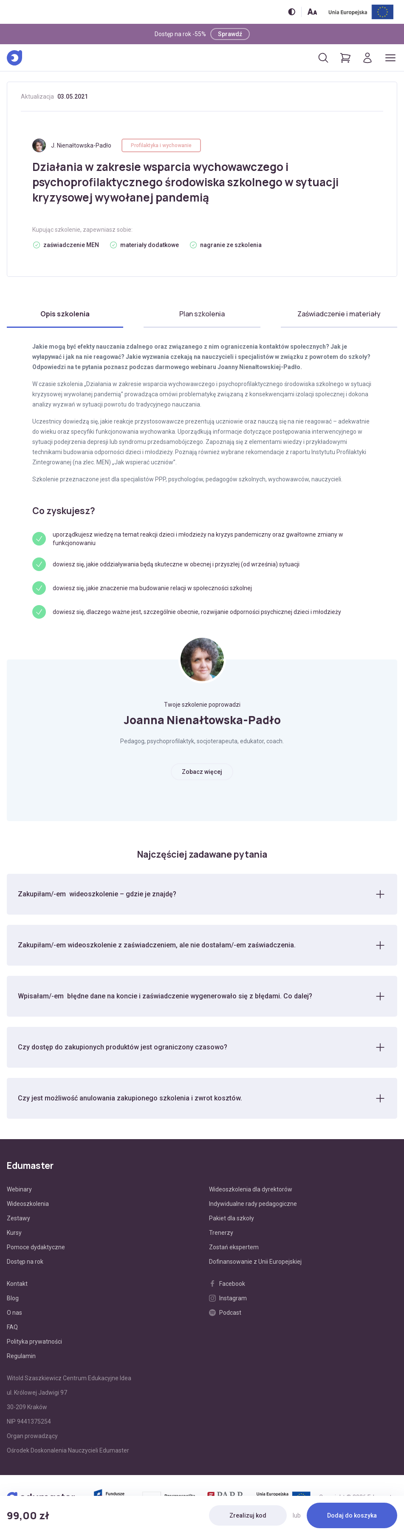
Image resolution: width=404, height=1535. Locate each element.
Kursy (14, 1232)
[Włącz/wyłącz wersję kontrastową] (291, 11)
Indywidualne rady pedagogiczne (253, 1203)
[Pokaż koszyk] (345, 58)
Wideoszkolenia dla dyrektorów (250, 1189)
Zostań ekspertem (234, 1247)
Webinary (19, 1189)
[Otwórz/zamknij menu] (390, 58)
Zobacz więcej (202, 771)
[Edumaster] (14, 57)
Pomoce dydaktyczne (36, 1247)
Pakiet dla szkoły (231, 1218)
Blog (13, 1298)
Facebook (227, 1283)
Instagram (228, 1298)
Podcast (225, 1312)
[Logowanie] (367, 58)
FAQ (12, 1327)
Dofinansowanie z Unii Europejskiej (255, 1261)
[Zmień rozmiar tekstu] (312, 12)
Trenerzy (221, 1232)
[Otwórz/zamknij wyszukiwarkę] (323, 58)
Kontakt (17, 1283)
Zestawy (18, 1218)
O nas (14, 1312)
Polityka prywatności (34, 1341)
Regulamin (21, 1356)
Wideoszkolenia (28, 1203)
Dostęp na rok (25, 1261)
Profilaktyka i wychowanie (161, 145)
